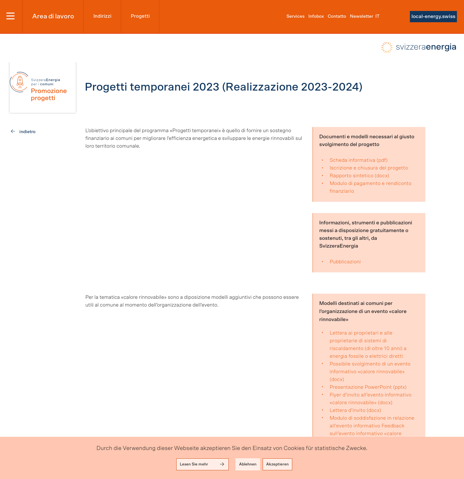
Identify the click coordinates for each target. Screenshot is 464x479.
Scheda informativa (352, 160)
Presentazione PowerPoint (361, 387)
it (377, 16)
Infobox (316, 16)
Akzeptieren (277, 464)
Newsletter (361, 16)
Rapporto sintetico (351, 175)
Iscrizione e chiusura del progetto (369, 168)
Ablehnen (247, 464)
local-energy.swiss (433, 16)
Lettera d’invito (347, 410)
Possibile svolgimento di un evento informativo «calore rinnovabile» (370, 367)
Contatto (337, 16)
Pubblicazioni (345, 261)
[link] (43, 87)
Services (295, 16)
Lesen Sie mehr (202, 464)
